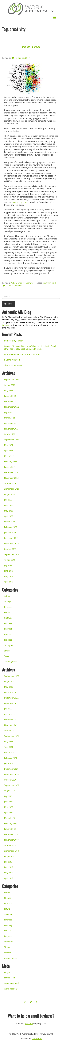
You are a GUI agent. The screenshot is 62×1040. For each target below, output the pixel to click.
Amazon (6, 325)
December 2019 (11, 538)
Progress (8, 639)
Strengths (8, 645)
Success (7, 656)
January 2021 (10, 467)
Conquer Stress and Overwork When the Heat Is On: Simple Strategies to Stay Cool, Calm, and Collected (30, 347)
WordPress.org (10, 988)
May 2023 (8, 390)
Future (7, 612)
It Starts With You (12, 359)
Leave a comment (14, 285)
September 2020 (11, 488)
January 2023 (10, 396)
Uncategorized (10, 661)
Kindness (8, 623)
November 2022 (11, 407)
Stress (7, 650)
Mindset (7, 634)
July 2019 (8, 565)
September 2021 (11, 439)
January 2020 (10, 532)
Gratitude (8, 618)
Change (21, 283)
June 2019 (8, 570)
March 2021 (9, 456)
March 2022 (9, 417)
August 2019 (9, 560)
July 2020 (8, 499)
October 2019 (10, 549)
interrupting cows (20, 202)
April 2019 (8, 581)
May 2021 (8, 445)
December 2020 (11, 472)
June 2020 (8, 505)
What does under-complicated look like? (22, 354)
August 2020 (9, 494)
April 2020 (8, 516)
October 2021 (10, 434)
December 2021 (11, 423)
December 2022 (11, 401)
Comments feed (11, 983)
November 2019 (11, 543)
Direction (8, 607)
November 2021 (11, 428)
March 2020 (9, 521)
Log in (7, 972)
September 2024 (11, 379)
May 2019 (8, 576)
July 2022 (8, 412)
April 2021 (8, 450)
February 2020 (10, 527)
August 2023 (9, 385)
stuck (54, 283)
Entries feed (9, 977)
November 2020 (11, 478)
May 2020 (8, 510)
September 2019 (11, 554)
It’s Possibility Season (13, 340)
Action (14, 283)
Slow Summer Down (13, 365)
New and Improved (31, 47)
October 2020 (10, 483)
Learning (29, 283)
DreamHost (37, 1038)
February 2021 (10, 461)
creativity (47, 283)
